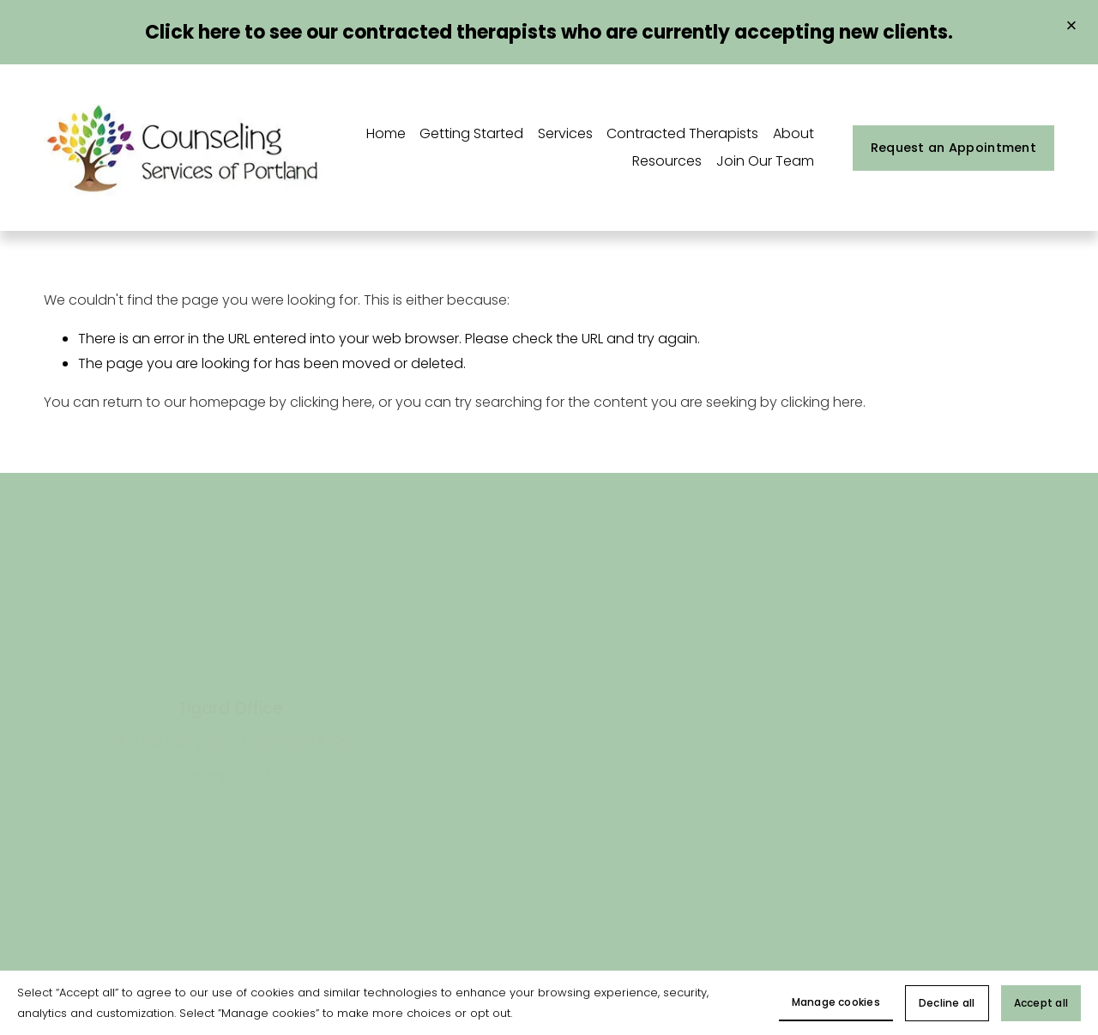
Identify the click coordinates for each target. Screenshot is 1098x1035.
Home (386, 133)
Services (565, 133)
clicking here (331, 402)
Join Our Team (765, 161)
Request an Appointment (953, 147)
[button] (1071, 26)
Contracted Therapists (682, 133)
